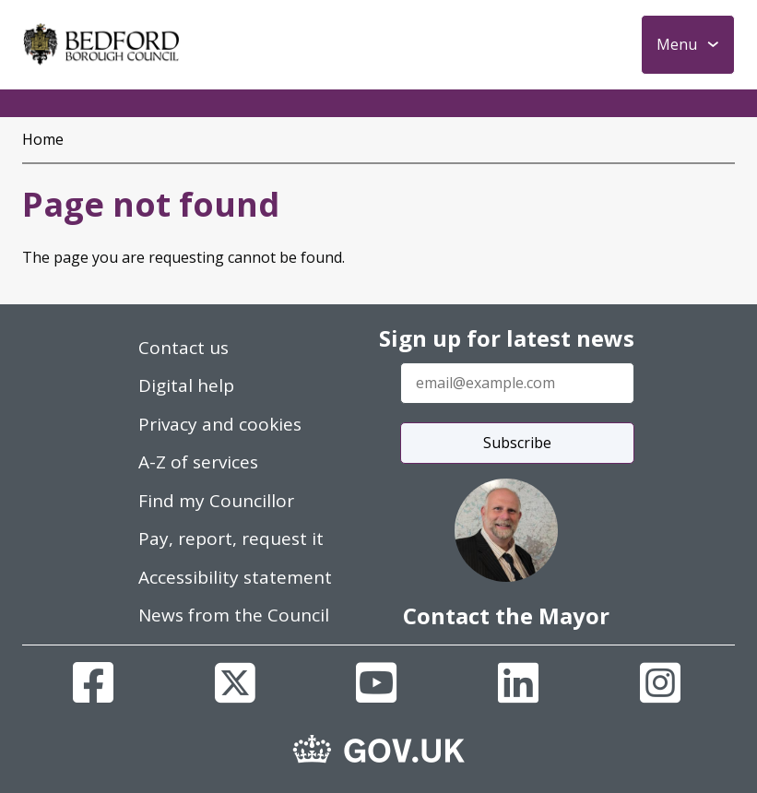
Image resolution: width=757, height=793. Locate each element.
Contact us (183, 348)
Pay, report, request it (231, 538)
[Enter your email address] (517, 383)
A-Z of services (198, 462)
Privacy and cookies (220, 424)
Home (43, 139)
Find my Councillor (216, 501)
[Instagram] (660, 682)
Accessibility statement (235, 577)
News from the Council (233, 615)
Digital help (186, 385)
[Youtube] (376, 682)
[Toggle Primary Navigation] (688, 45)
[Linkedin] (518, 682)
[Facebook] (93, 682)
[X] (235, 682)
